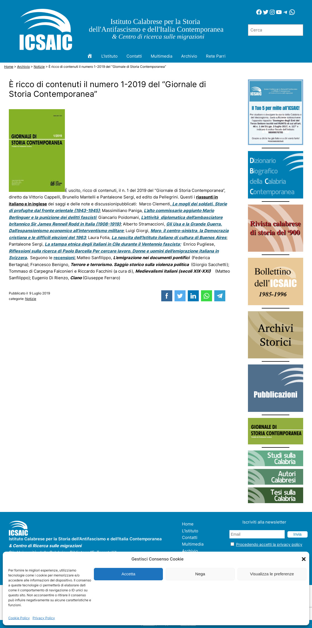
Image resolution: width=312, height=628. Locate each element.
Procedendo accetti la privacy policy (269, 544)
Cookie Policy (19, 618)
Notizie (30, 299)
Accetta (128, 573)
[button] (303, 559)
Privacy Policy (44, 618)
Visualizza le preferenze (272, 573)
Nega (200, 573)
